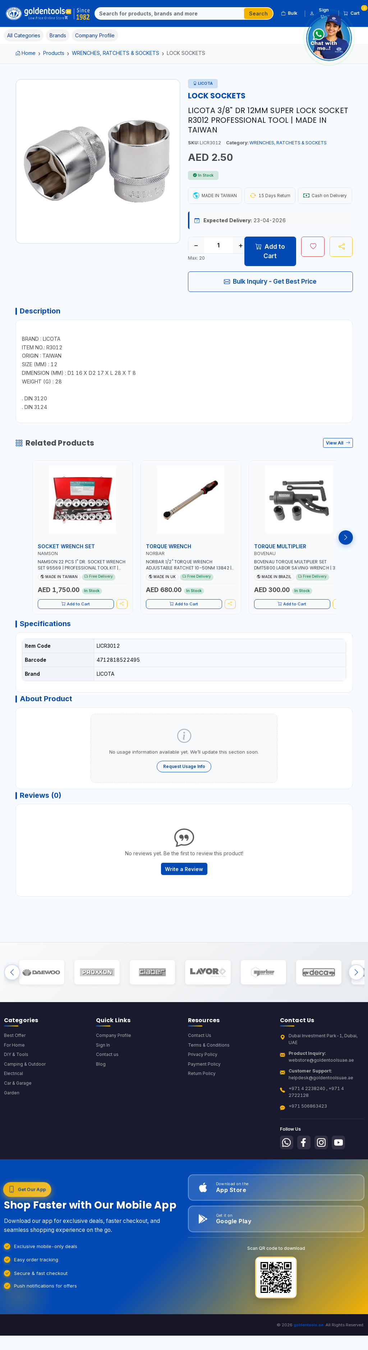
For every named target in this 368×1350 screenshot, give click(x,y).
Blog (101, 1098)
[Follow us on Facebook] (305, 1176)
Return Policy (202, 1108)
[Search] (169, 13)
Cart (354, 12)
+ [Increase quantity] (240, 266)
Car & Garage (18, 1118)
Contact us (107, 1088)
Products (53, 53)
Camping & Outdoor (25, 1098)
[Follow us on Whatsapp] (287, 1176)
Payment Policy (204, 1098)
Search (258, 13)
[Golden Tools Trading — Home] (48, 14)
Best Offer (15, 1069)
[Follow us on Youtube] (341, 1176)
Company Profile (114, 1069)
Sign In (103, 1078)
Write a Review (184, 897)
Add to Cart (270, 272)
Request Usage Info (184, 792)
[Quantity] (218, 266)
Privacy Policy (203, 1088)
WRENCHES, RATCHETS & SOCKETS (115, 53)
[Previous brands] (12, 1003)
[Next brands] (356, 1003)
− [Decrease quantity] (196, 266)
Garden (12, 1127)
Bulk (289, 13)
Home (25, 53)
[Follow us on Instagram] (323, 1176)
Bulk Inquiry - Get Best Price (270, 302)
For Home (14, 1078)
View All (338, 465)
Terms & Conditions (209, 1078)
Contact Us (199, 1069)
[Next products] (346, 560)
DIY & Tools (16, 1088)
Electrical (13, 1108)
